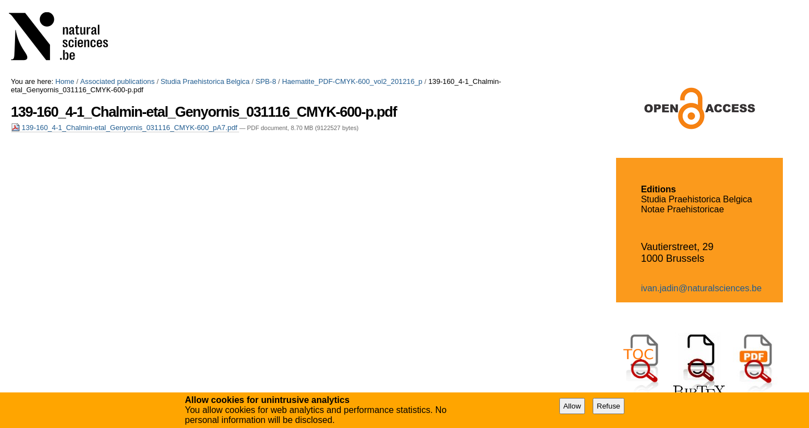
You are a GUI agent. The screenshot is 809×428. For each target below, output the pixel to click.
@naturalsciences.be (720, 288)
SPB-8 (266, 81)
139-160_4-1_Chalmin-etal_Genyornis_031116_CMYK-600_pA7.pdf (125, 127)
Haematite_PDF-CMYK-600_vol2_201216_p (352, 81)
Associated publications (117, 81)
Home (65, 81)
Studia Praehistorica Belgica (205, 81)
